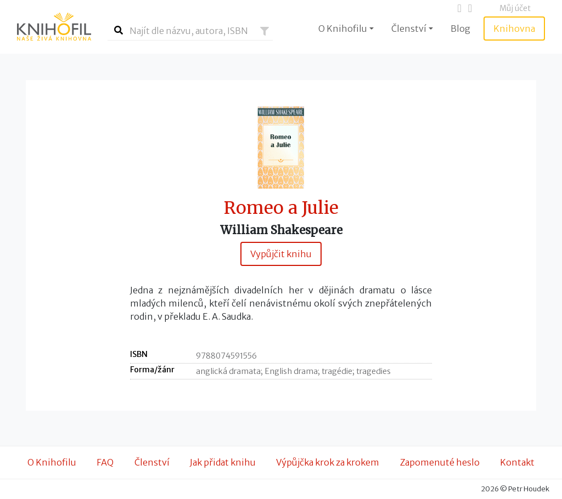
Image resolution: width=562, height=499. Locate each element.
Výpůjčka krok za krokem (327, 462)
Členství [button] (408, 28)
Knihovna (514, 28)
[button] (264, 31)
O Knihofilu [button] (342, 28)
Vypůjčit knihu (281, 253)
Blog (460, 28)
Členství (152, 462)
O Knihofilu (51, 462)
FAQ (105, 462)
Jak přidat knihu (223, 462)
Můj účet (515, 8)
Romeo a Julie (281, 208)
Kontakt (517, 462)
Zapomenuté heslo (440, 462)
